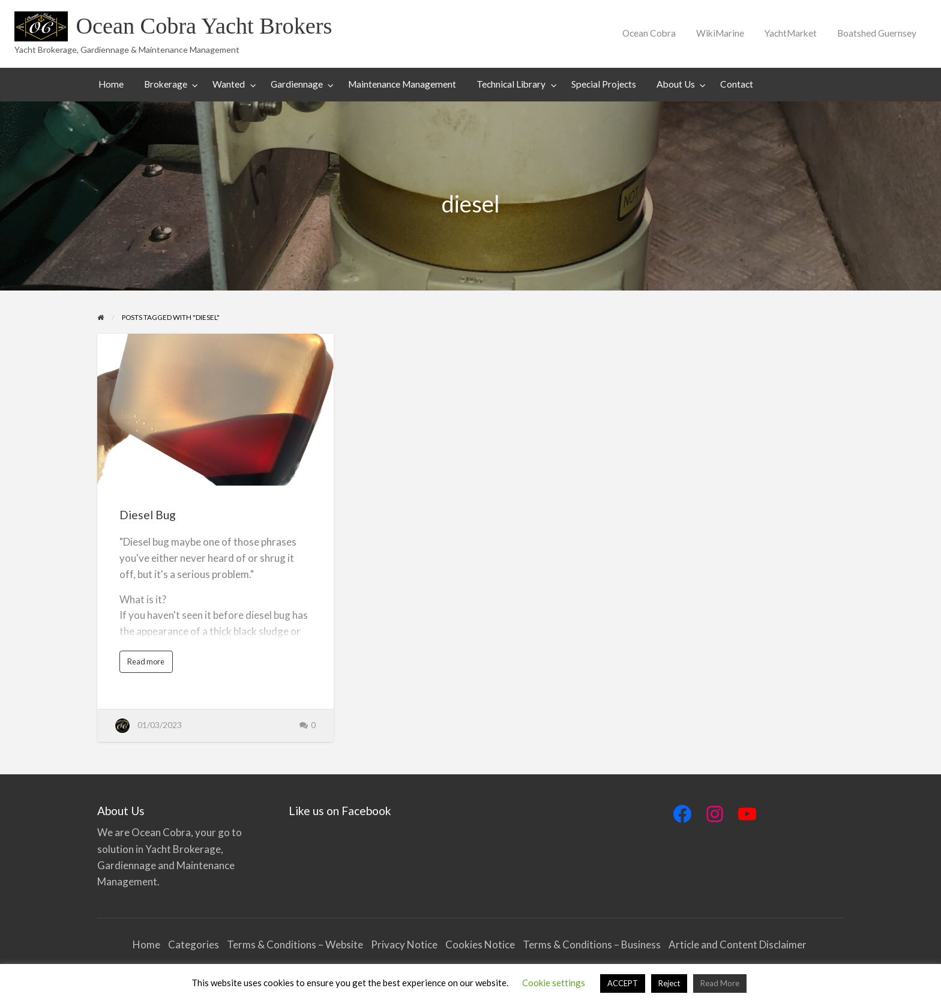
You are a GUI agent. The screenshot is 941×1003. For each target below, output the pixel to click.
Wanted (228, 84)
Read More (719, 983)
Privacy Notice (404, 944)
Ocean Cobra (649, 33)
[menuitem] (649, 33)
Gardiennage (297, 84)
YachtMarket (791, 33)
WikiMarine (720, 33)
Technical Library (511, 84)
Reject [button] (669, 983)
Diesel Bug (147, 515)
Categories (193, 944)
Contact (736, 84)
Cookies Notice (480, 944)
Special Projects (603, 84)
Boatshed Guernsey (876, 33)
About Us (676, 84)
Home (111, 84)
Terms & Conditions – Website (295, 944)
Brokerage (165, 84)
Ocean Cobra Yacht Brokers (204, 25)
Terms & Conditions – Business (592, 944)
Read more (148, 664)
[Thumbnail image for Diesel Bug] (215, 410)
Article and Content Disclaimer (738, 944)
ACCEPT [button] (622, 983)
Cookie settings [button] (553, 982)
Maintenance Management (402, 84)
